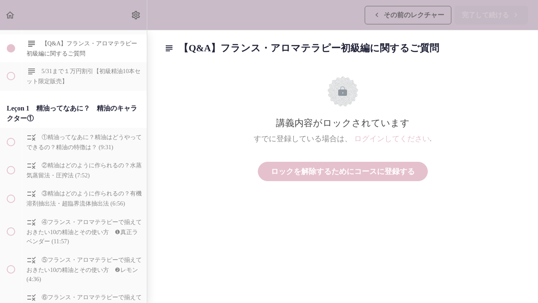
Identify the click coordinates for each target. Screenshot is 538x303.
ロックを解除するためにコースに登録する (343, 171)
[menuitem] (136, 15)
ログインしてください (392, 138)
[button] (10, 15)
